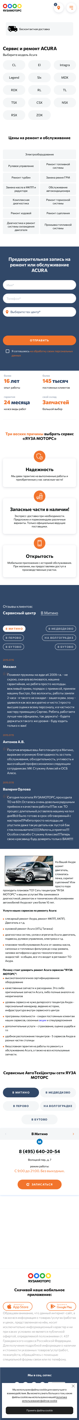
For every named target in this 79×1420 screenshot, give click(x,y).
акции (42, 1020)
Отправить (39, 340)
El (39, 65)
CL (14, 65)
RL (39, 90)
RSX (14, 115)
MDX (64, 77)
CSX (39, 102)
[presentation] (32, 328)
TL (65, 90)
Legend (14, 77)
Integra (65, 65)
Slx (39, 77)
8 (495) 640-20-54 (39, 1151)
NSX (65, 102)
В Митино (39, 1134)
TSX (14, 102)
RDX (14, 90)
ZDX (39, 115)
